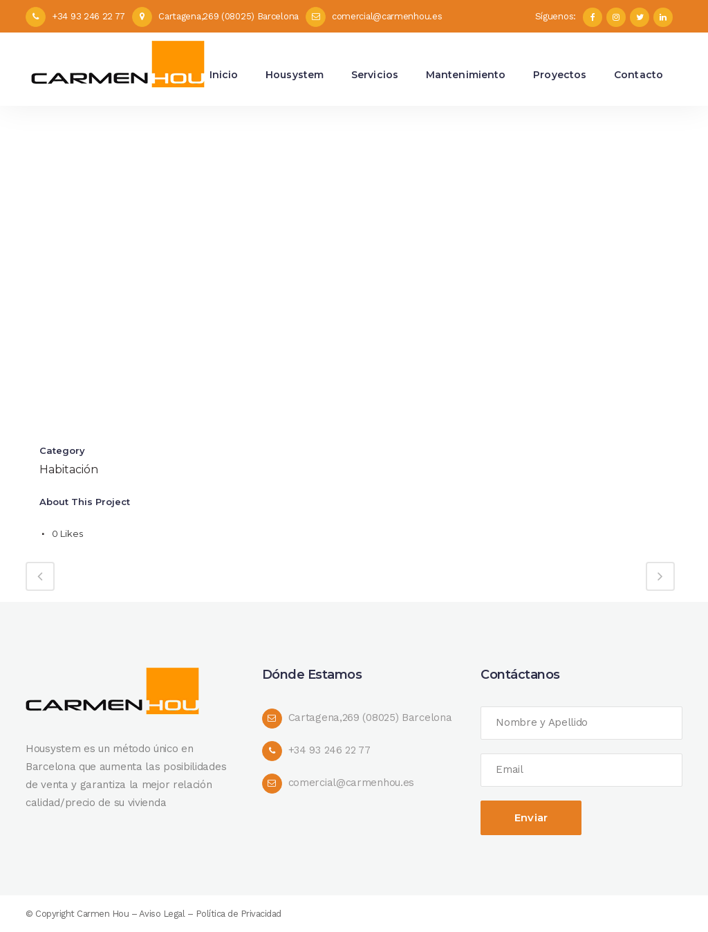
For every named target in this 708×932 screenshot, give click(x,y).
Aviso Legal (162, 913)
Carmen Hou (103, 913)
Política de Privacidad (238, 913)
